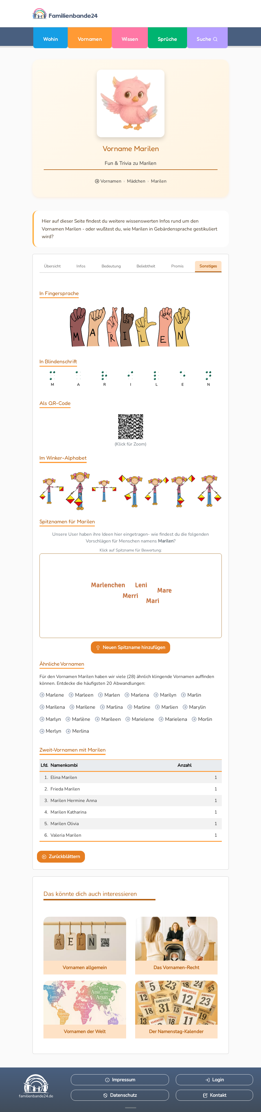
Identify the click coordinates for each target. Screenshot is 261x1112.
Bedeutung (111, 266)
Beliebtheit (146, 266)
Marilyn (167, 695)
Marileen (110, 719)
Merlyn (52, 731)
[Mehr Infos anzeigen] (130, 1108)
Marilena (54, 707)
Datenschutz (120, 1095)
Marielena (175, 719)
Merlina (80, 731)
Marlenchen (108, 585)
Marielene (142, 719)
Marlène (80, 719)
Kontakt (214, 1095)
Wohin (50, 39)
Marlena (139, 695)
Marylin (197, 707)
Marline (141, 707)
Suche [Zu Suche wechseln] (207, 39)
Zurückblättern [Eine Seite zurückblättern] (61, 856)
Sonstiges (208, 266)
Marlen (111, 695)
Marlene (54, 695)
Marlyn (52, 719)
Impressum (120, 1079)
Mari (152, 601)
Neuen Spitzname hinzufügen (130, 647)
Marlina (114, 707)
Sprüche (167, 39)
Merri (131, 596)
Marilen (158, 181)
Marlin (193, 695)
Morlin (204, 719)
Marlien (169, 707)
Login (214, 1079)
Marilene (84, 707)
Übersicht (52, 266)
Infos (80, 266)
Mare (164, 590)
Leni (141, 585)
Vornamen (90, 39)
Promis (177, 266)
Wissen (130, 39)
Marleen (83, 695)
